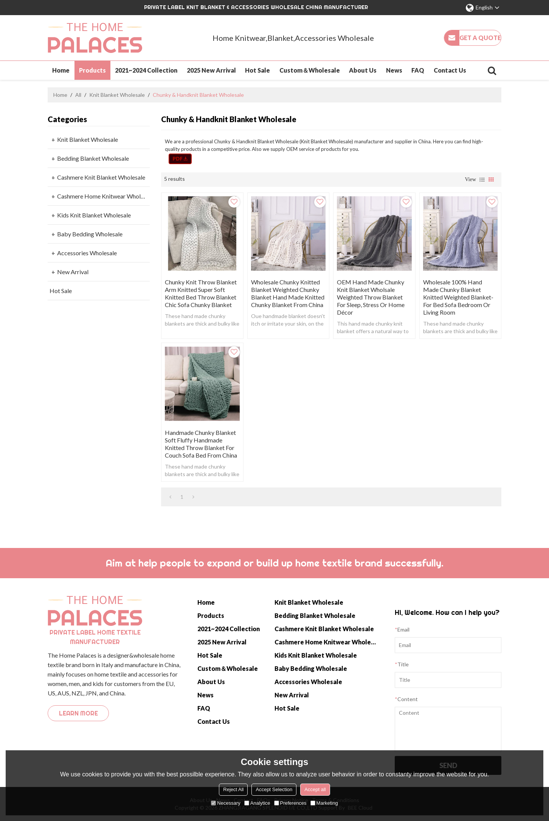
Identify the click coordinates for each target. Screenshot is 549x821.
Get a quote (480, 37)
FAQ (417, 70)
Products (92, 70)
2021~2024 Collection (146, 70)
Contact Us (450, 70)
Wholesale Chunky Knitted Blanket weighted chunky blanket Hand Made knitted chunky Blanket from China (287, 293)
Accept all (315, 789)
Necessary (225, 803)
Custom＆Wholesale (309, 70)
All (78, 95)
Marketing (324, 803)
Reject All (233, 789)
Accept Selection (274, 789)
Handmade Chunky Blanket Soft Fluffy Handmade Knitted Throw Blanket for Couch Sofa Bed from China (201, 444)
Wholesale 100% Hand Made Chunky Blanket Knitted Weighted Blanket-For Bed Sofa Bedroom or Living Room (458, 297)
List (482, 179)
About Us (363, 70)
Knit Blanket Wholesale (117, 95)
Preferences (290, 803)
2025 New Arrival (211, 70)
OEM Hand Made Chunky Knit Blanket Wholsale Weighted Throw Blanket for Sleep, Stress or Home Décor (371, 297)
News (394, 70)
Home (61, 70)
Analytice (257, 803)
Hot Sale (257, 70)
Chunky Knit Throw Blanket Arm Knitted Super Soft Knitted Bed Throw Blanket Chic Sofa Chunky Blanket (201, 293)
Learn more (78, 713)
